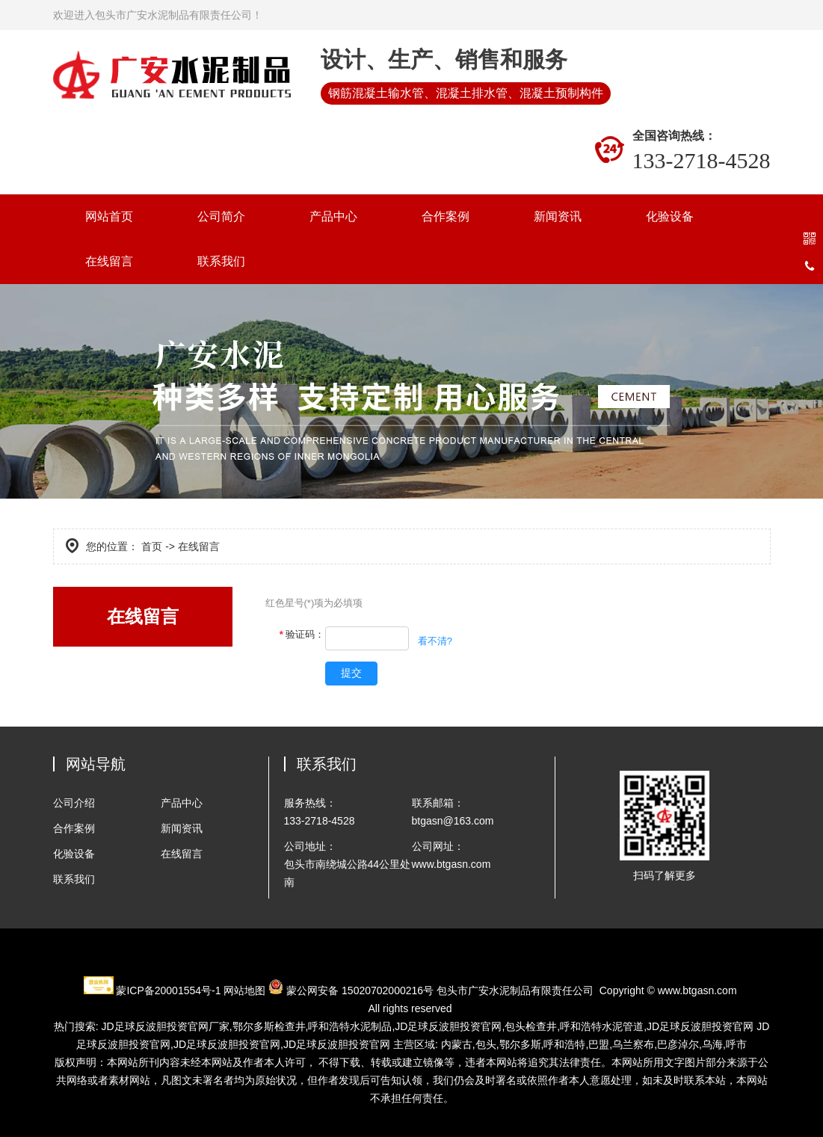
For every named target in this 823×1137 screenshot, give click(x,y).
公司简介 (221, 216)
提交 (351, 673)
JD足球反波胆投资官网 (448, 1026)
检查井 (269, 1026)
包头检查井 (531, 1026)
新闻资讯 (558, 216)
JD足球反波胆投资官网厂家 (165, 1026)
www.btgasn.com (697, 990)
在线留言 (109, 261)
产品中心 (333, 216)
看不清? (435, 641)
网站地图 (244, 990)
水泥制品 (350, 1026)
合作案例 (445, 216)
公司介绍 (74, 803)
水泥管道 (602, 1026)
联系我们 (221, 261)
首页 (151, 546)
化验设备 (670, 216)
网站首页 (109, 216)
